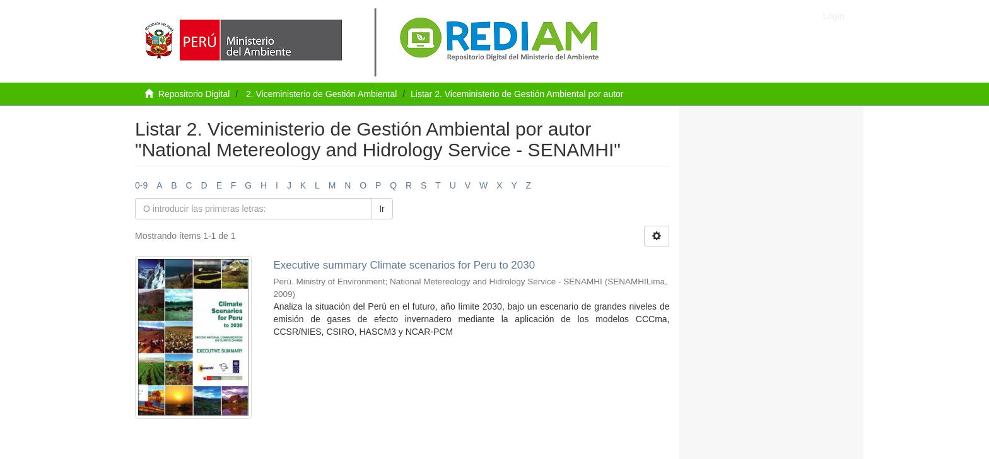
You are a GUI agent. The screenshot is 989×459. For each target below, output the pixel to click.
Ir (382, 209)
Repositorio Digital (194, 94)
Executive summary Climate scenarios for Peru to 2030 (404, 265)
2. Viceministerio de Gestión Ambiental (321, 94)
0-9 (141, 185)
